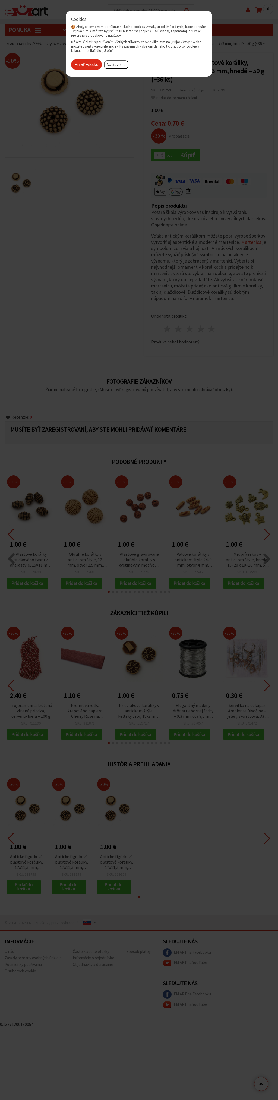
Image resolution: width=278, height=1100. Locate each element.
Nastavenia (116, 64)
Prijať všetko (86, 64)
